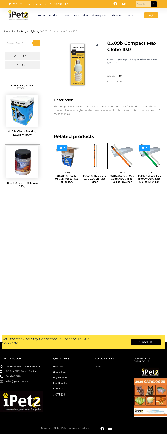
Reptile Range (20, 31)
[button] (97, 45)
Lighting (34, 31)
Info (66, 15)
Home (41, 15)
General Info (60, 372)
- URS (67, 172)
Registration (80, 15)
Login (15, 3)
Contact (132, 15)
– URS (119, 76)
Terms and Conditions (59, 394)
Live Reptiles (99, 15)
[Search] (154, 4)
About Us (116, 15)
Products (54, 15)
